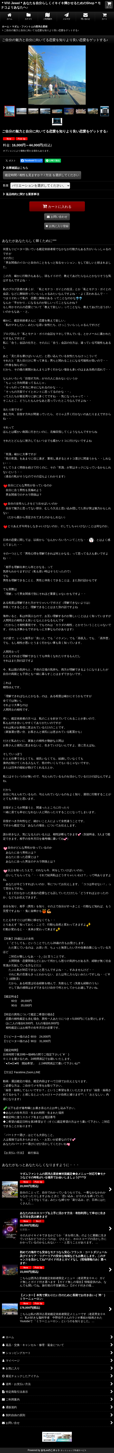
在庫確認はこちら (15, 167)
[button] (9, 111)
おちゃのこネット (50, 1450)
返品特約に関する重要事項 (21, 194)
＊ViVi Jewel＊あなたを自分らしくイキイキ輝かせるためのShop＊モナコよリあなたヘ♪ (51, 5)
